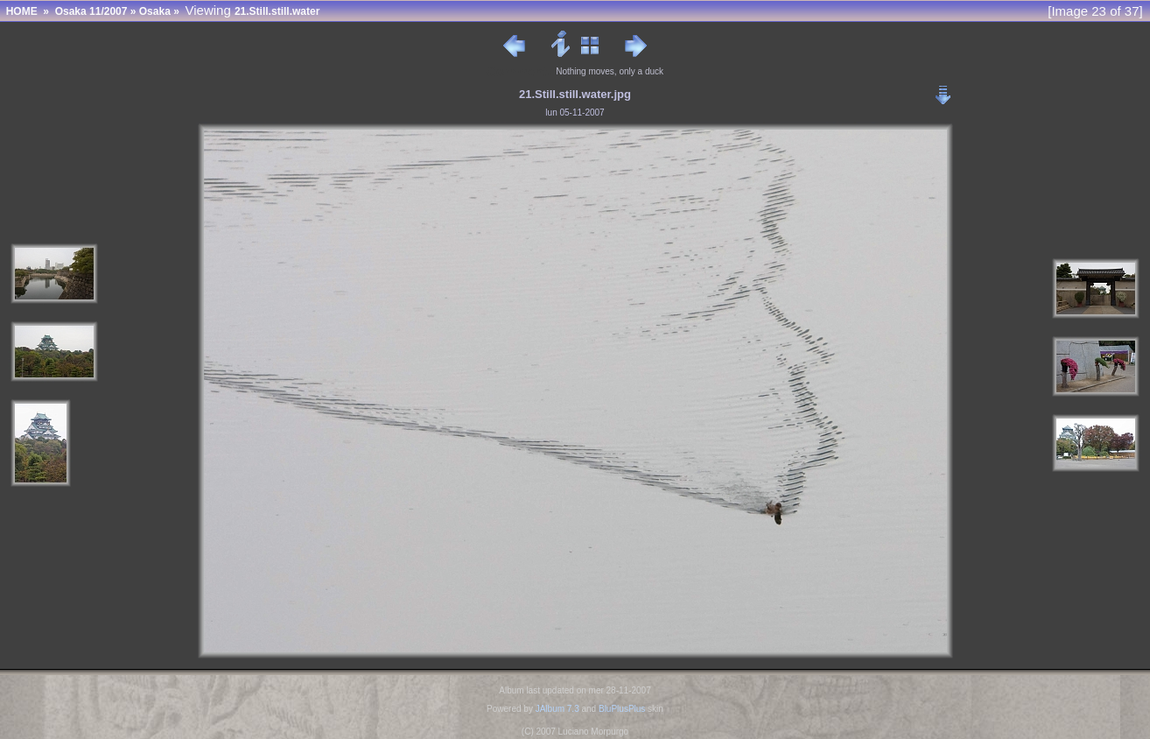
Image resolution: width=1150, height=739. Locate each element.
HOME (22, 11)
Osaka (155, 11)
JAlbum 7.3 (557, 709)
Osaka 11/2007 (91, 11)
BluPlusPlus (622, 709)
